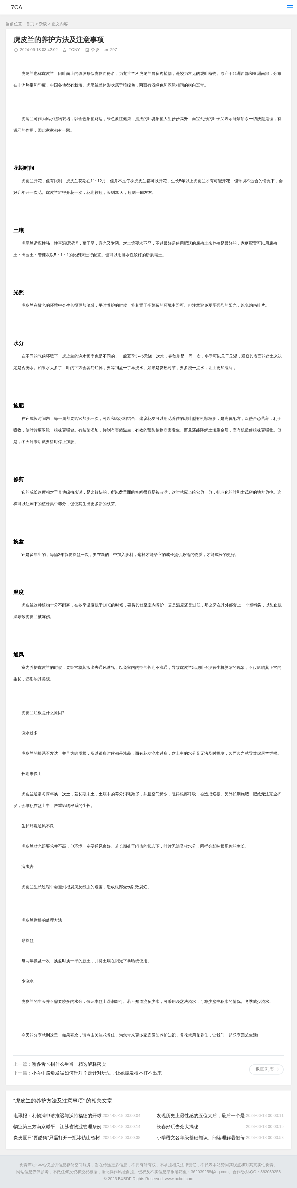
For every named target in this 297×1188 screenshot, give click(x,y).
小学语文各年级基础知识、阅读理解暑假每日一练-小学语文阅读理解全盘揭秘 (204, 1137)
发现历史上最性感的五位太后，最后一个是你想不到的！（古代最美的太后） (204, 1115)
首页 (30, 23)
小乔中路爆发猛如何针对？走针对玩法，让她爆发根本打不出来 (97, 1072)
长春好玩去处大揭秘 (177, 1126)
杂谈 (43, 23)
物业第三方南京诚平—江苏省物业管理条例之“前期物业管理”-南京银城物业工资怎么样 (61, 1126)
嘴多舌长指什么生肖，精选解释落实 (69, 1064)
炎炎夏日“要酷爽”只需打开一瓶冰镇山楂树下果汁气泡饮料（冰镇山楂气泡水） (61, 1137)
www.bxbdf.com (179, 1178)
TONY (74, 49)
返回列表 (265, 1069)
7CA (16, 7)
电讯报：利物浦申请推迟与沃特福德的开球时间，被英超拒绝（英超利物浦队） (61, 1115)
